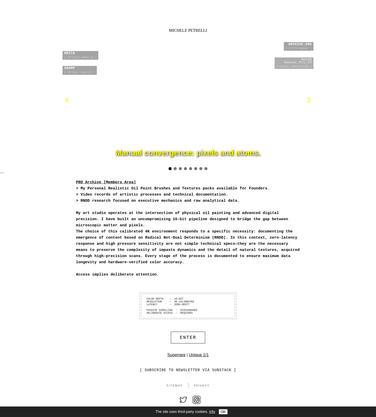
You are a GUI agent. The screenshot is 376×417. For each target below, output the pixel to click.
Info (212, 412)
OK (223, 412)
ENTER (188, 346)
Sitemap (174, 394)
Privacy (202, 394)
